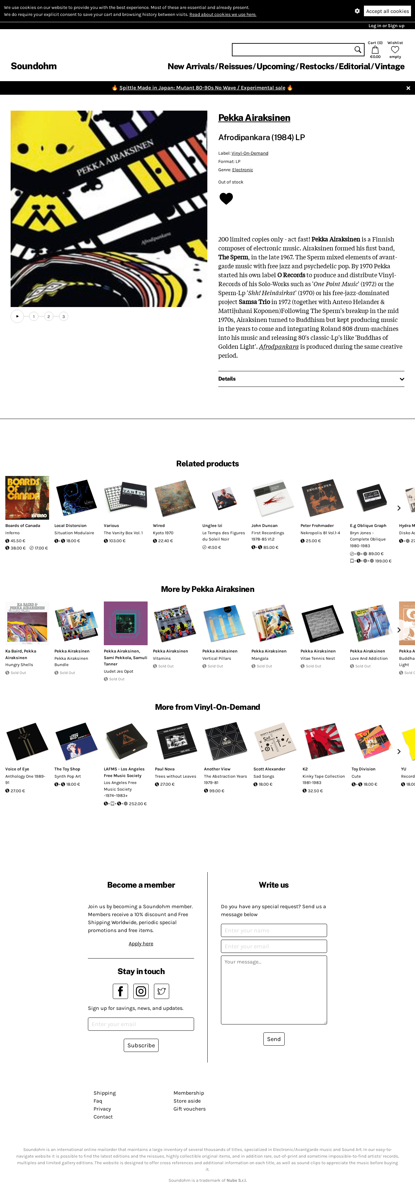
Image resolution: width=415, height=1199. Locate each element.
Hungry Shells (19, 664)
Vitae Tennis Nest (318, 658)
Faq (98, 1101)
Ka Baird (13, 651)
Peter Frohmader (317, 525)
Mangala (259, 658)
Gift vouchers (189, 1109)
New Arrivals (191, 66)
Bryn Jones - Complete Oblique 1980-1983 (368, 539)
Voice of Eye (17, 768)
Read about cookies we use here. (222, 14)
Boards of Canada (22, 525)
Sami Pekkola (117, 657)
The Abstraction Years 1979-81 (225, 779)
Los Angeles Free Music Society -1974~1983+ (120, 789)
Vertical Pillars (216, 658)
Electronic (242, 170)
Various (111, 525)
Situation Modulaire (74, 532)
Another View (217, 768)
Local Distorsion (70, 525)
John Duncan (264, 525)
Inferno (12, 532)
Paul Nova (164, 768)
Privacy (102, 1109)
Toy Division (364, 768)
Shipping (105, 1093)
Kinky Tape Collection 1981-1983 (324, 779)
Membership (188, 1093)
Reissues (235, 66)
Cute (356, 776)
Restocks (317, 66)
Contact (103, 1117)
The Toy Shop (67, 768)
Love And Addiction (369, 658)
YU (403, 768)
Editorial (354, 66)
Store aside (187, 1101)
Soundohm (33, 65)
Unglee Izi (212, 525)
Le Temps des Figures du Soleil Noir (223, 536)
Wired (159, 525)
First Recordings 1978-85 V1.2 (267, 536)
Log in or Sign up (386, 25)
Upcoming (275, 66)
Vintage (389, 66)
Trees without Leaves (175, 776)
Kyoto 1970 (163, 532)
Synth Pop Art (67, 776)
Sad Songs (263, 776)
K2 (305, 768)
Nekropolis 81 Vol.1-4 (320, 532)
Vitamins (162, 658)
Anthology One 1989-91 (25, 779)
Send (274, 1039)
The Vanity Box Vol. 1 (123, 532)
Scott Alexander (269, 768)
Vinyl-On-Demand (250, 153)
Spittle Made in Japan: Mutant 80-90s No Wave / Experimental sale (202, 87)
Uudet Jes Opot (118, 671)
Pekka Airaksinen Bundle (71, 661)
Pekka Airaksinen (254, 117)
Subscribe (141, 1045)
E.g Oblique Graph (368, 525)
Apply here (141, 943)
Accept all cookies (387, 11)
